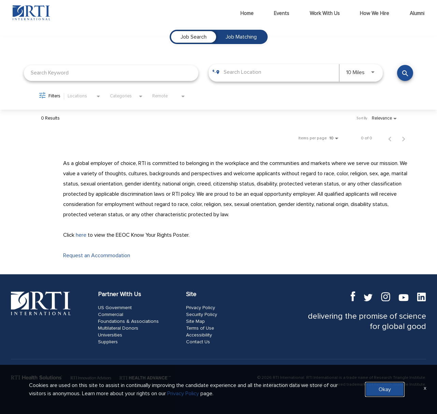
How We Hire (374, 13)
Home (247, 13)
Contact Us (198, 342)
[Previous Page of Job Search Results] (390, 138)
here (81, 235)
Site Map (195, 321)
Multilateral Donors (118, 328)
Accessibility (199, 335)
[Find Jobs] (405, 73)
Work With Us (325, 13)
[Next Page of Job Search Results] (403, 138)
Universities (110, 335)
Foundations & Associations (128, 321)
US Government (115, 307)
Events (281, 13)
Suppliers (108, 342)
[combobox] (111, 73)
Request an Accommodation (96, 255)
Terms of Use (200, 328)
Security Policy (201, 314)
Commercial (110, 314)
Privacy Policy (200, 307)
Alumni (417, 13)
